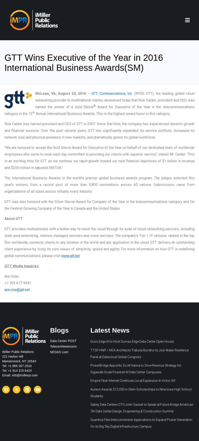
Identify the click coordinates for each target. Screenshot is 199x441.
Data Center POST (63, 341)
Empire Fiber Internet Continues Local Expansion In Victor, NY (133, 380)
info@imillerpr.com (25, 375)
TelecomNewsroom (63, 346)
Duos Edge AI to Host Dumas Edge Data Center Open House (132, 341)
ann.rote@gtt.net (17, 290)
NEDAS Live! (59, 352)
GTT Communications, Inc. (112, 93)
